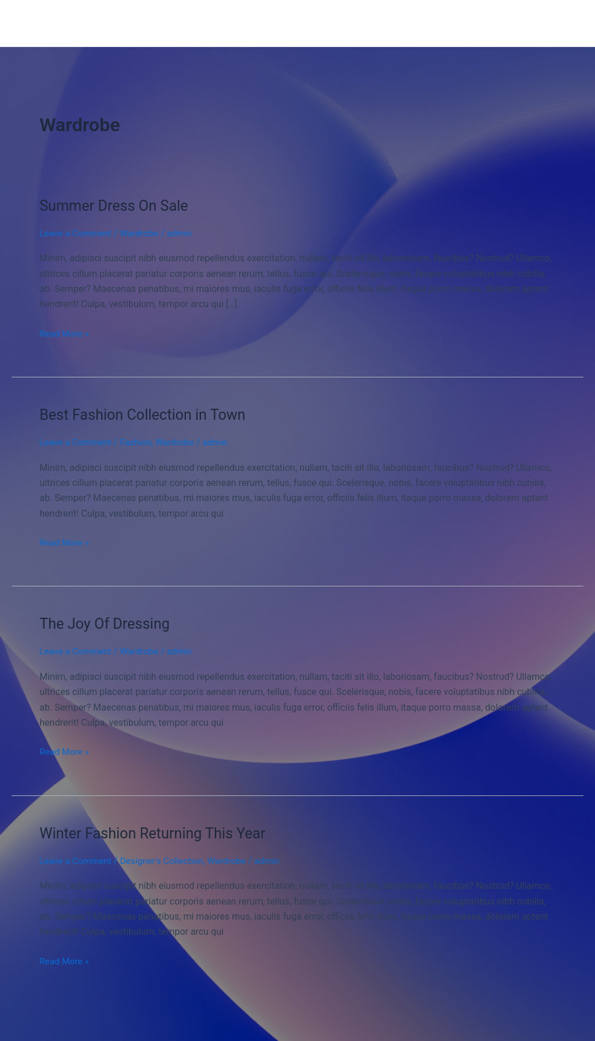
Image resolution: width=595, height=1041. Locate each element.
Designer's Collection (166, 860)
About (326, 22)
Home (217, 22)
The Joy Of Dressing (107, 623)
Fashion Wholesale (90, 23)
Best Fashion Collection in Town (146, 414)
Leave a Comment (77, 233)
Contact (374, 22)
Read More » (65, 332)
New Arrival (272, 22)
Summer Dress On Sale (117, 205)
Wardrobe (143, 233)
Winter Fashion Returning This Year (157, 832)
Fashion (139, 442)
